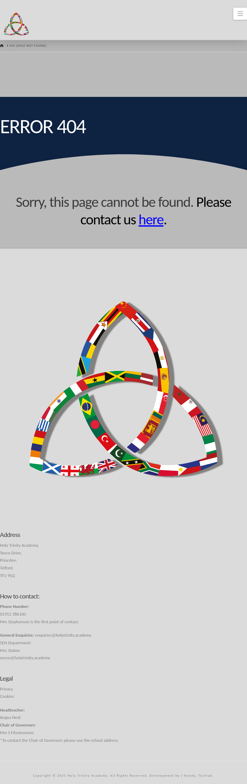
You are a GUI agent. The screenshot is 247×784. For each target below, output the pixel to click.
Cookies (7, 696)
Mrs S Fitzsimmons (17, 733)
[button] (240, 14)
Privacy (6, 689)
